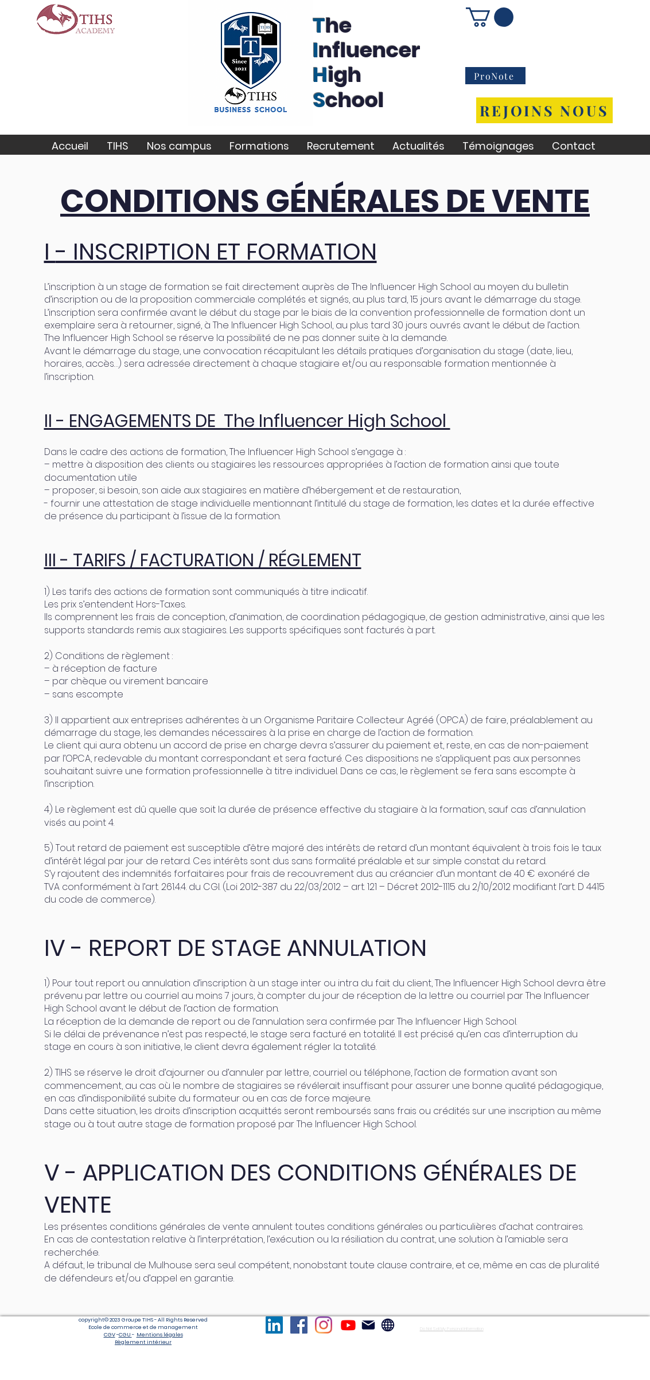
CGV (109, 1334)
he (338, 25)
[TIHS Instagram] (323, 1325)
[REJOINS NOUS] (544, 110)
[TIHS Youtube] (348, 1325)
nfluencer (369, 50)
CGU (125, 1334)
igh (344, 74)
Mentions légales (160, 1334)
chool (354, 100)
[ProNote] (495, 75)
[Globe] (387, 1325)
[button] (489, 17)
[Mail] (368, 1325)
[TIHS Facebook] (299, 1325)
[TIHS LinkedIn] (274, 1325)
